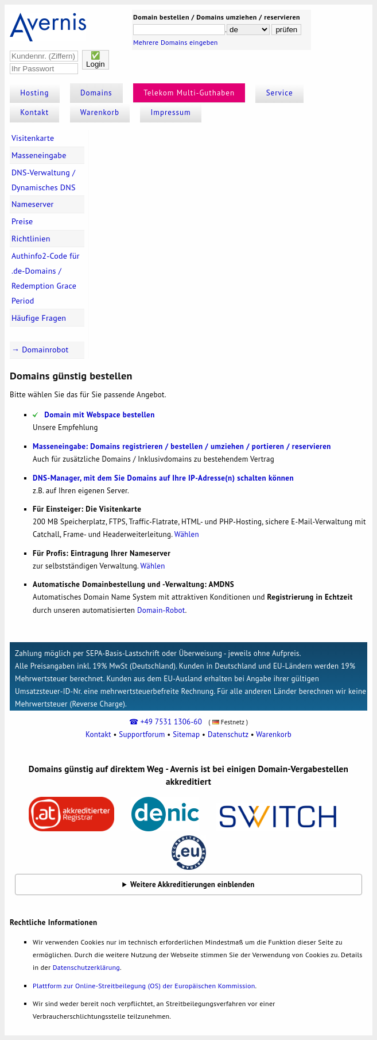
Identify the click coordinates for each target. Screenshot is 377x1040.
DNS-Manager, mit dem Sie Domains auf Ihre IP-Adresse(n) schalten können (163, 478)
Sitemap (186, 734)
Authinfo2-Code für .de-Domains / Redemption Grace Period (45, 278)
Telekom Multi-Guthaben (189, 93)
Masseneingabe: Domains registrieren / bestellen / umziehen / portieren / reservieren (182, 446)
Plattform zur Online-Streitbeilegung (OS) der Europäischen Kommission (144, 985)
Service (279, 93)
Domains (96, 93)
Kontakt (34, 112)
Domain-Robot (161, 610)
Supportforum (142, 734)
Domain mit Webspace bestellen (99, 415)
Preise (22, 221)
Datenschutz (228, 734)
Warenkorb (99, 112)
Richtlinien (30, 238)
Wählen (186, 534)
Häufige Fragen (38, 318)
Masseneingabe (39, 155)
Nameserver (32, 204)
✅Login (95, 59)
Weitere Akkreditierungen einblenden (192, 884)
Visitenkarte (32, 138)
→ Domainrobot (40, 349)
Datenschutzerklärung (86, 967)
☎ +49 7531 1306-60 (165, 722)
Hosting (34, 93)
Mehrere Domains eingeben (175, 42)
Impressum (171, 112)
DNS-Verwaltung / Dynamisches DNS (43, 180)
